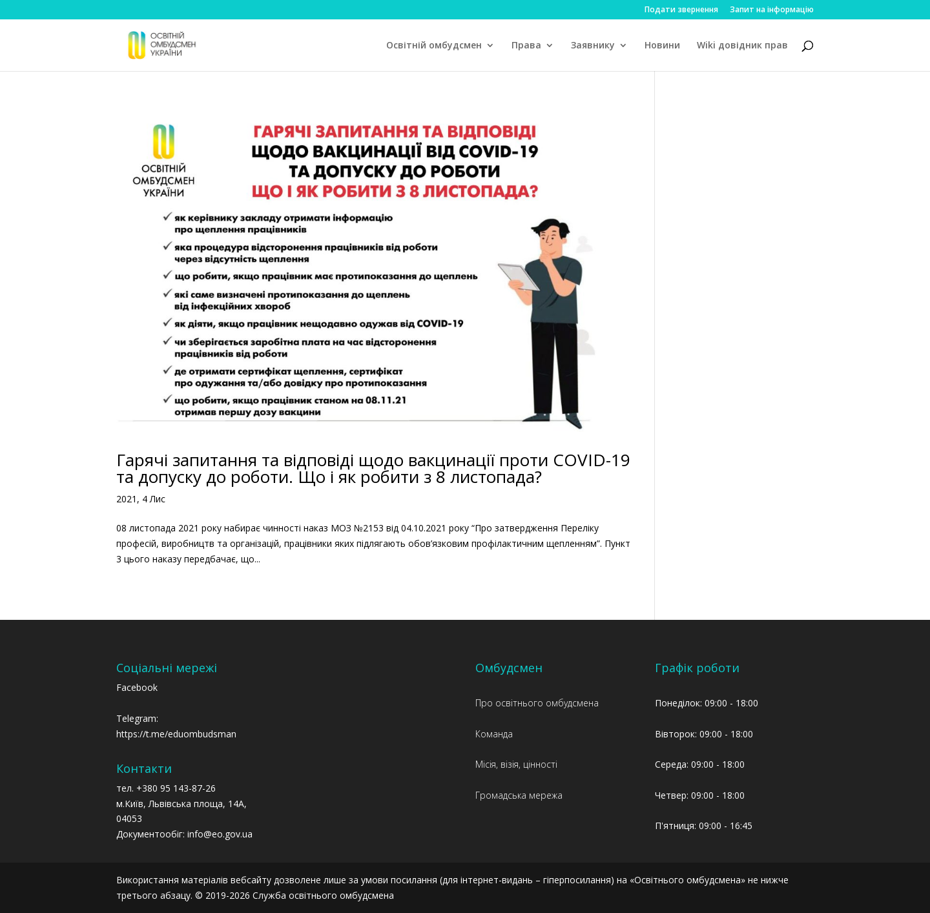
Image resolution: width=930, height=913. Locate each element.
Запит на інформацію (772, 10)
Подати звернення (681, 10)
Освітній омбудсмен (434, 46)
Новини (662, 46)
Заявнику (593, 46)
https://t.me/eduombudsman (176, 734)
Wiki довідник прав (742, 46)
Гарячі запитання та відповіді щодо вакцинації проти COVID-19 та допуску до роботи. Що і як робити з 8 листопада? (373, 468)
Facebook (137, 687)
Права (526, 46)
